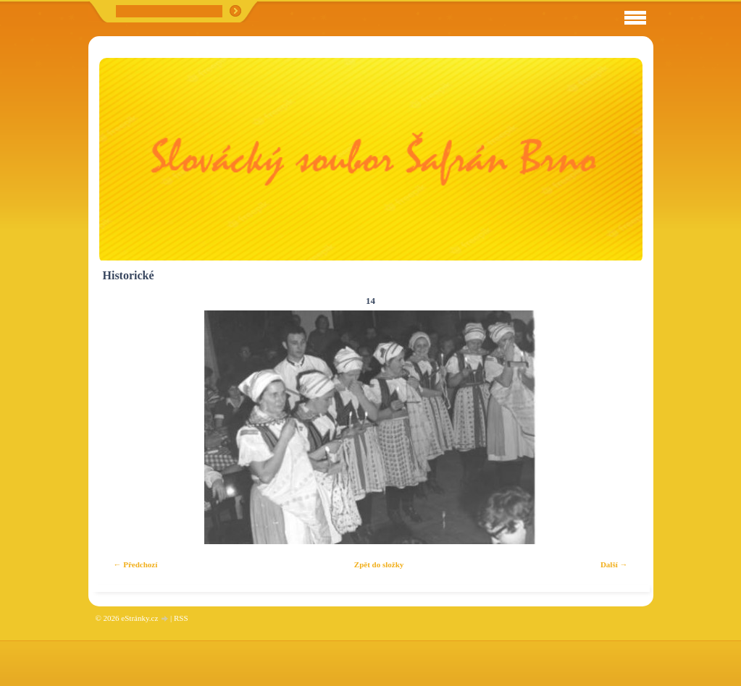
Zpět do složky (378, 564)
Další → (614, 564)
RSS (181, 618)
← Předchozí (136, 564)
